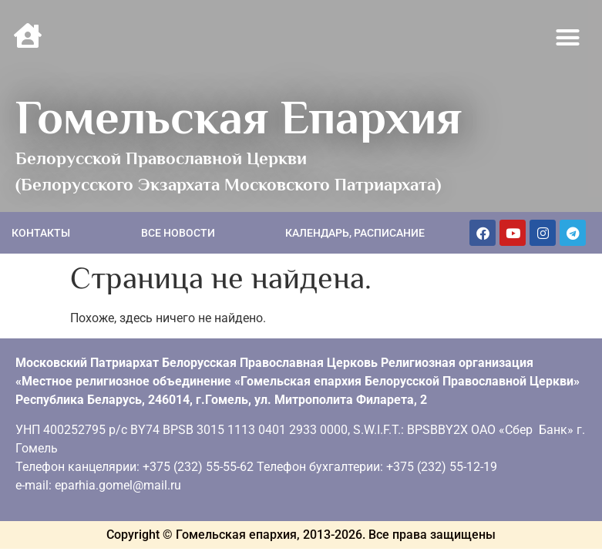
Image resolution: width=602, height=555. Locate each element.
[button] (568, 37)
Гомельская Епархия (238, 117)
